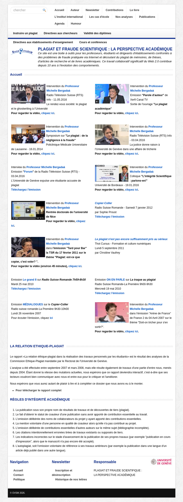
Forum (28, 171)
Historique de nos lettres (71, 479)
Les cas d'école (99, 16)
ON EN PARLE (116, 279)
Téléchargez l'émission (26, 189)
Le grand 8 (30, 279)
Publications (147, 16)
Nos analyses (124, 16)
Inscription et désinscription (62, 473)
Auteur (75, 10)
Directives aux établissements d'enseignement (43, 42)
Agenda (60, 23)
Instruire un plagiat (25, 33)
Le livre (134, 10)
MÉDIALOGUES (33, 304)
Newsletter (92, 10)
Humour (76, 23)
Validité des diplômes (97, 33)
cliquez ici (47, 113)
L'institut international (69, 16)
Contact (19, 475)
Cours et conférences (93, 42)
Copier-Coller (103, 203)
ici (51, 318)
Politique (19, 479)
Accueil (59, 10)
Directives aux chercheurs (60, 33)
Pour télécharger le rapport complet (38, 390)
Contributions (115, 10)
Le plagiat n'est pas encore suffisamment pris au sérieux (131, 239)
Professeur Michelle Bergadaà (46, 167)
